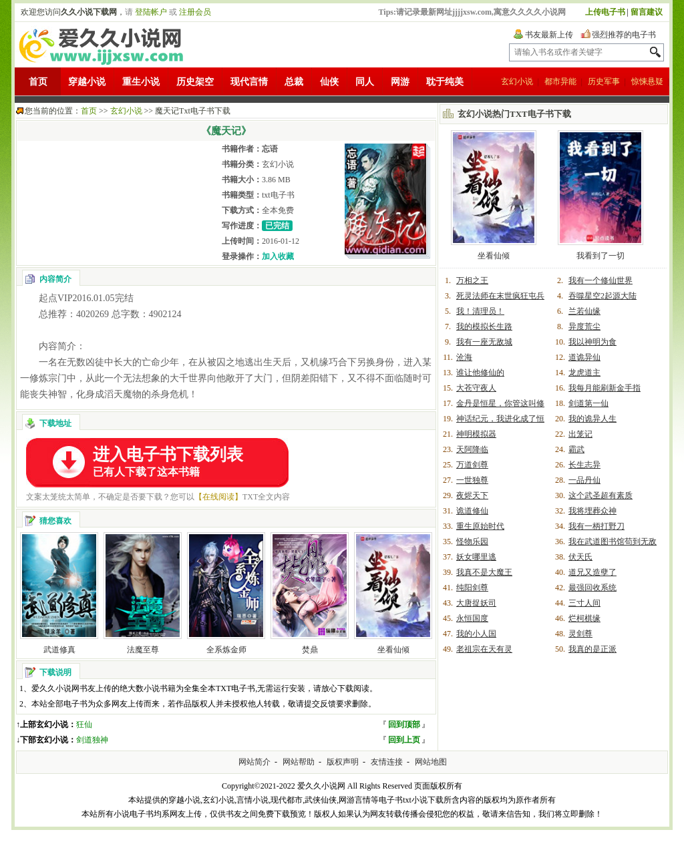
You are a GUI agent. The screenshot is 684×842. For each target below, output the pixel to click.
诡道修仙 (472, 510)
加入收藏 (278, 256)
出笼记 (580, 434)
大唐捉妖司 (476, 603)
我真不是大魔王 (484, 572)
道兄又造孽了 (592, 572)
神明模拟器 (476, 434)
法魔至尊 (143, 649)
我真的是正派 (592, 649)
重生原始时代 (480, 526)
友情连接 (387, 762)
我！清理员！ (480, 311)
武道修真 (59, 649)
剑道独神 (92, 740)
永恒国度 (472, 618)
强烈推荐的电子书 (624, 34)
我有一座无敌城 (484, 342)
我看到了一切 (600, 255)
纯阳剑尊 (472, 587)
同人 (364, 82)
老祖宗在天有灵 (484, 649)
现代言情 (249, 82)
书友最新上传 (549, 34)
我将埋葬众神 (592, 510)
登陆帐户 (151, 12)
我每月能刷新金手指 (604, 388)
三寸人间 (584, 603)
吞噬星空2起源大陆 (602, 295)
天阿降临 (472, 449)
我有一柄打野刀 (596, 526)
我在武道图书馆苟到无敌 (612, 541)
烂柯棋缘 (584, 618)
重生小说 (141, 82)
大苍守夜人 (476, 388)
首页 (38, 82)
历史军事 (604, 81)
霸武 (576, 449)
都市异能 (560, 81)
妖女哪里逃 (476, 557)
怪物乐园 (472, 541)
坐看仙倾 (393, 649)
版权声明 (343, 762)
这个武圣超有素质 (600, 495)
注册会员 (195, 12)
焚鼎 (310, 649)
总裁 (294, 82)
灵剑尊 (580, 633)
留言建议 (647, 12)
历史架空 (195, 82)
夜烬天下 (472, 495)
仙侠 (329, 82)
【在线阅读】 (218, 496)
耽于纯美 (445, 82)
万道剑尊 (472, 464)
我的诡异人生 (592, 418)
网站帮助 (299, 762)
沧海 (464, 357)
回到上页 (404, 740)
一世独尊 (472, 480)
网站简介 (254, 762)
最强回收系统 (592, 587)
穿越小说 (87, 82)
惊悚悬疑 (647, 81)
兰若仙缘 (584, 311)
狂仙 (84, 724)
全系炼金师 (226, 649)
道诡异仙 (584, 357)
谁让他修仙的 (480, 372)
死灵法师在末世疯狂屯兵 (500, 295)
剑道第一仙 (588, 403)
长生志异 (584, 464)
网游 (400, 82)
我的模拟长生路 (484, 326)
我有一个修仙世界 (600, 280)
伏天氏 (580, 557)
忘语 (270, 149)
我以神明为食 (592, 342)
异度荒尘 (584, 326)
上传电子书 (605, 12)
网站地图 (431, 762)
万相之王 (472, 280)
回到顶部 (404, 724)
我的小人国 (476, 633)
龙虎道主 (584, 372)
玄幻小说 (517, 81)
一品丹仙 (584, 480)
